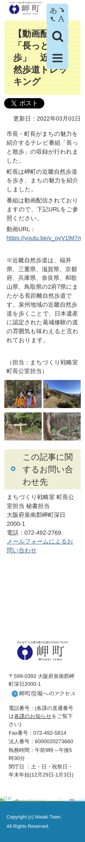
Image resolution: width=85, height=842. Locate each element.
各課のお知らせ (33, 716)
